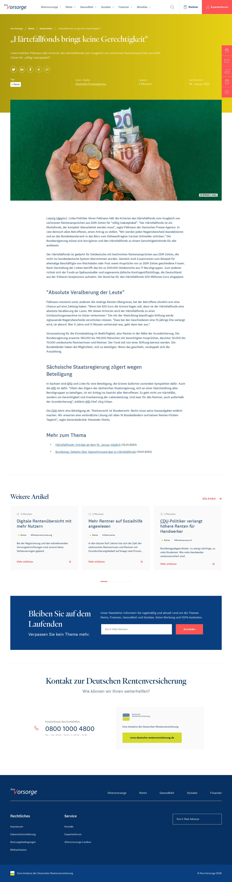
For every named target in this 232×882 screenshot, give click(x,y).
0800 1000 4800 (70, 729)
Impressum (16, 826)
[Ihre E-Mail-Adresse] (137, 629)
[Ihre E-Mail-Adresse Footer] (197, 819)
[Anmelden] (189, 629)
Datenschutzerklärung (23, 834)
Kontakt (68, 826)
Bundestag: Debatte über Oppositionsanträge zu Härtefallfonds (95, 452)
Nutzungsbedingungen (23, 842)
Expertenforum (73, 834)
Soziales (192, 793)
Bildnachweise (18, 849)
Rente (143, 793)
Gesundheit (167, 793)
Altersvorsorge (116, 793)
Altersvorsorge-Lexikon (77, 842)
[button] (227, 50)
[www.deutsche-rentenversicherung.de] (152, 738)
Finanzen (216, 793)
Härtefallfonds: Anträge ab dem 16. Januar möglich (88, 445)
